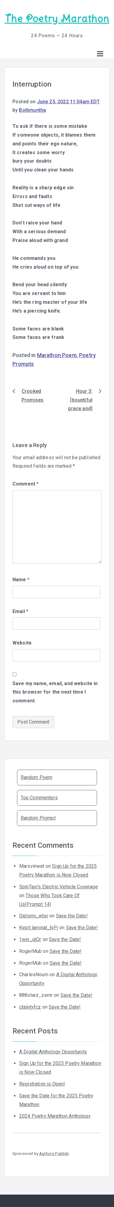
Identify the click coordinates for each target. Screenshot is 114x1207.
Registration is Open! (42, 1084)
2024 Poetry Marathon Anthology (55, 1116)
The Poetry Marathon (57, 18)
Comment (25, 484)
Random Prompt (38, 818)
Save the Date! (72, 916)
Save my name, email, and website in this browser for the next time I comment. (55, 692)
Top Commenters (39, 798)
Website (22, 643)
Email (20, 611)
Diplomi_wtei (33, 916)
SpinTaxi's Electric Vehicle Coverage (58, 887)
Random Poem (37, 777)
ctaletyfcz (30, 1007)
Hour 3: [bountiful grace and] (80, 400)
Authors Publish (54, 1153)
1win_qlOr (30, 939)
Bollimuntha (32, 110)
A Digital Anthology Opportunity (53, 1052)
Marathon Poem (57, 355)
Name (20, 579)
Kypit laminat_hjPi (38, 927)
